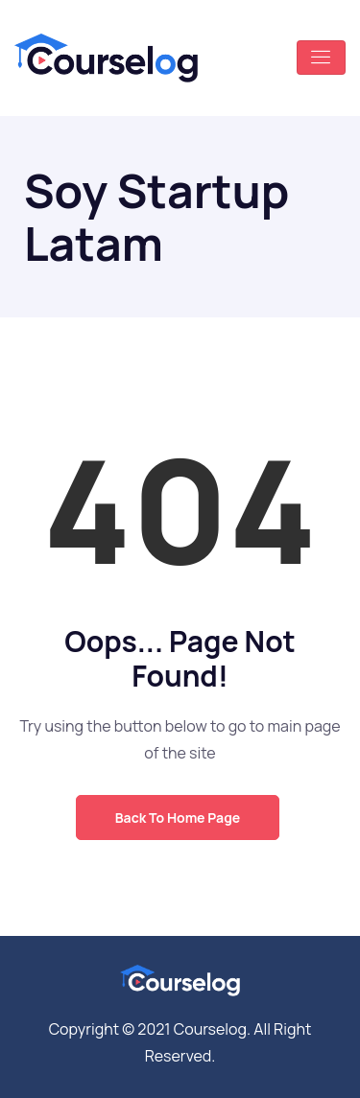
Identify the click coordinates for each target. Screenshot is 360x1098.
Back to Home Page (177, 817)
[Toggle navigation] (321, 57)
